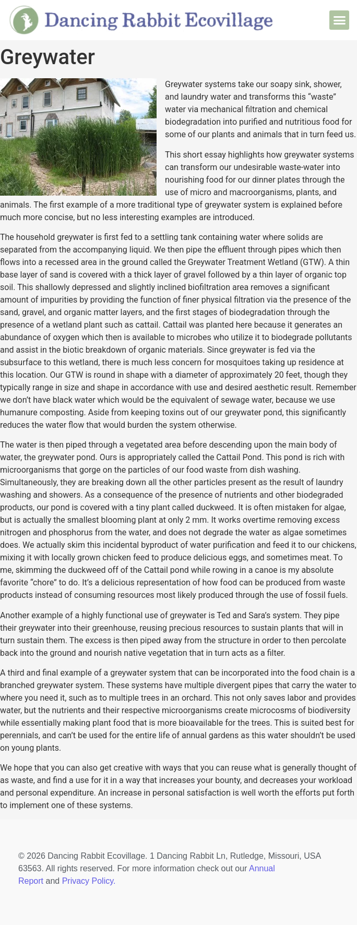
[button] (339, 20)
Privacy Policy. (89, 880)
